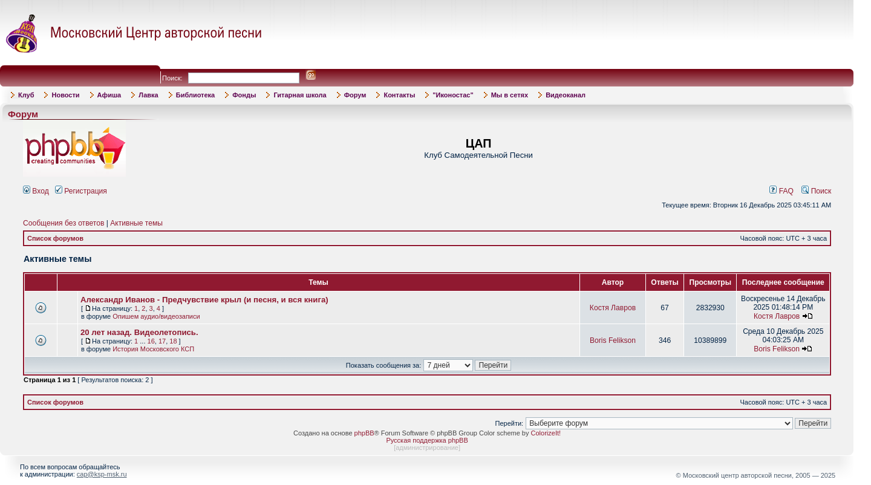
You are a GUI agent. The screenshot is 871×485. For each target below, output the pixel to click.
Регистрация (81, 191)
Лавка (148, 95)
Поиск (816, 191)
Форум (355, 95)
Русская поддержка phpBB (427, 440)
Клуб (26, 95)
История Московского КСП (153, 349)
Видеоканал (566, 95)
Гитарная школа (299, 95)
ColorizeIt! (546, 433)
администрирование (427, 447)
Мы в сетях (509, 95)
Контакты (399, 95)
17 (162, 341)
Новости (65, 95)
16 (151, 341)
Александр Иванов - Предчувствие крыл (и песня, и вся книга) (204, 299)
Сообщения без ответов (63, 223)
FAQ (781, 191)
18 (173, 341)
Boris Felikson (613, 340)
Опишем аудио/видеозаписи (156, 316)
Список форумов (55, 238)
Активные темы (136, 223)
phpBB (364, 433)
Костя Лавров (613, 308)
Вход (36, 191)
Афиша (109, 95)
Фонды (244, 95)
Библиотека (195, 95)
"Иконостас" (452, 95)
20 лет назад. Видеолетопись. (139, 332)
